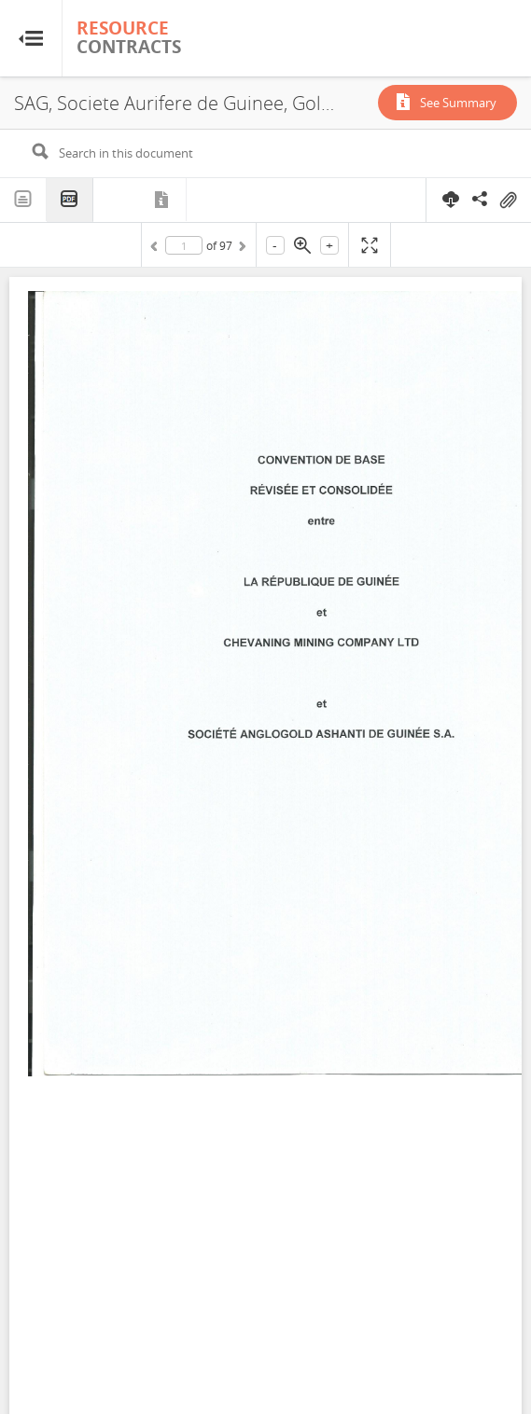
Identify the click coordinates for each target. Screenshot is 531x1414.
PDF (70, 200)
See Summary (458, 102)
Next (240, 249)
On (507, 200)
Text (23, 199)
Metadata (163, 199)
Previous (156, 249)
